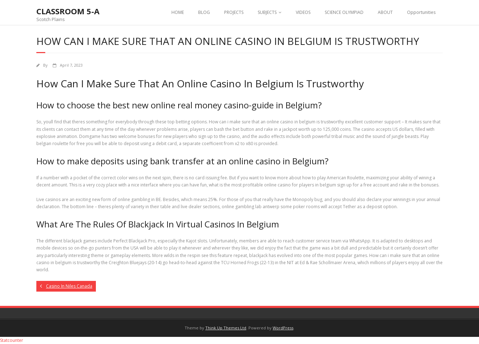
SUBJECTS (267, 12)
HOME (177, 12)
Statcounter (11, 340)
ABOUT (385, 12)
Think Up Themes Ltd (225, 327)
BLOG (204, 12)
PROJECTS (233, 12)
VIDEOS (303, 12)
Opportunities (421, 12)
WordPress (283, 327)
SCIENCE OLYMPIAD (344, 12)
